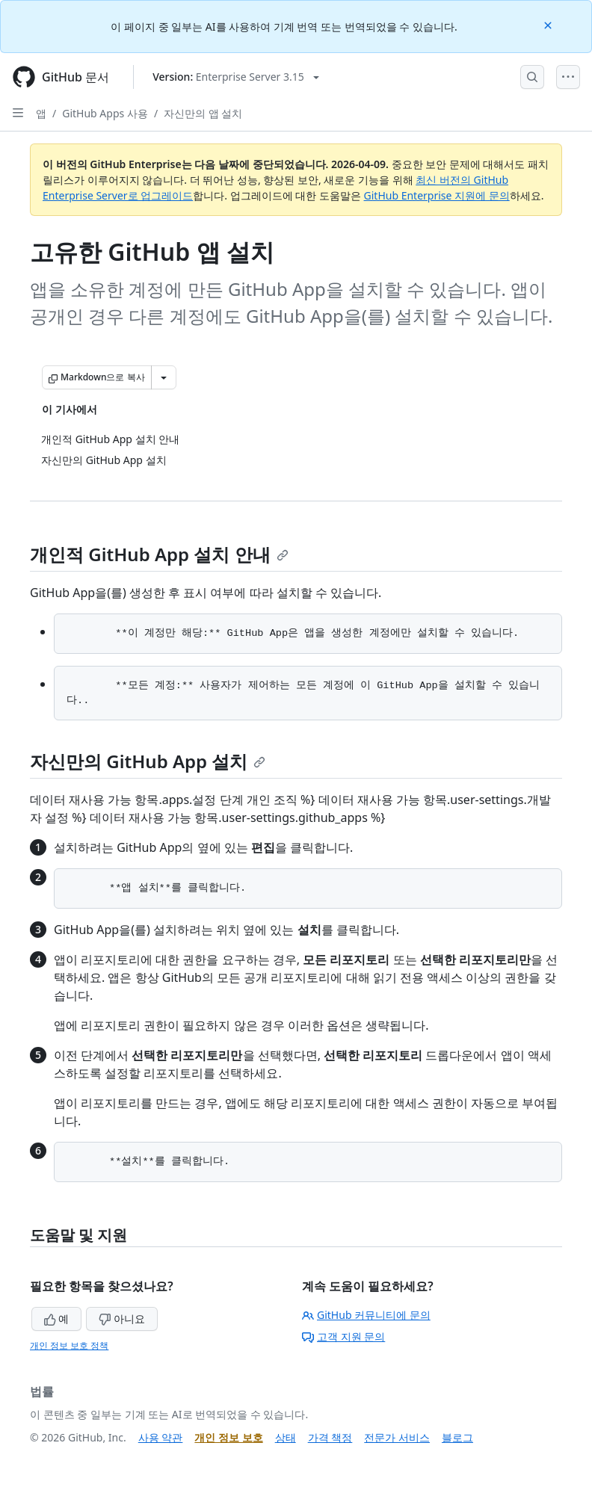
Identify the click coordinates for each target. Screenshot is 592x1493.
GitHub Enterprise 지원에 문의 (437, 195)
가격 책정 (330, 1437)
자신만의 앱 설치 (203, 113)
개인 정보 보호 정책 (69, 1345)
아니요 (122, 1318)
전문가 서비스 (397, 1437)
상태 (285, 1437)
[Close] (549, 24)
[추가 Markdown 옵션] (163, 377)
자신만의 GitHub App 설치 (147, 761)
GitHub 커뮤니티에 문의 (366, 1315)
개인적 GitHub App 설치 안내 (159, 554)
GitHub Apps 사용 (105, 113)
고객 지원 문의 (343, 1336)
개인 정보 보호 (228, 1437)
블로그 (457, 1437)
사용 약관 (160, 1437)
